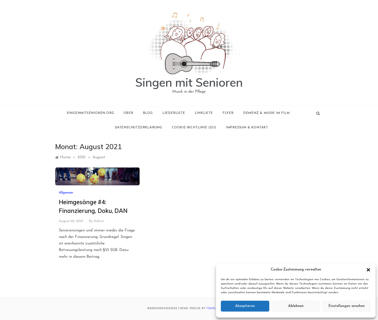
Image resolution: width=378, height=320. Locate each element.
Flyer (228, 113)
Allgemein (66, 193)
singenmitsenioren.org (90, 113)
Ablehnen (296, 306)
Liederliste (173, 113)
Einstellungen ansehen (346, 306)
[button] (368, 269)
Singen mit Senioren (189, 82)
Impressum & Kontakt (247, 127)
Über (128, 113)
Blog (148, 113)
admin (99, 221)
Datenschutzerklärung (138, 127)
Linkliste (204, 113)
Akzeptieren (245, 306)
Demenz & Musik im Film (266, 113)
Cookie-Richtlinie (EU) (194, 127)
